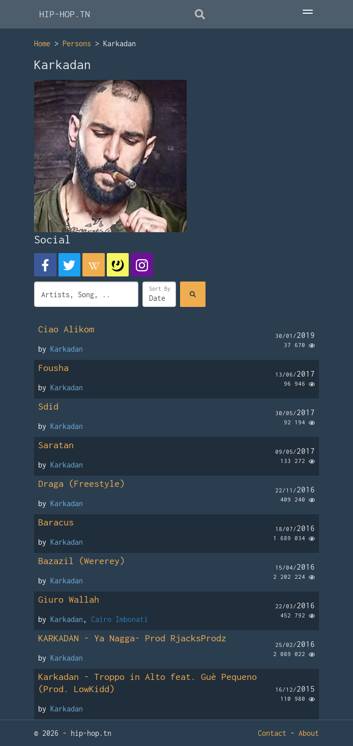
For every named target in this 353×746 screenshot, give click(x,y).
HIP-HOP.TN (64, 14)
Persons (77, 43)
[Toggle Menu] (308, 13)
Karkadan (66, 349)
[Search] (192, 294)
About (309, 733)
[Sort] (159, 294)
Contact (272, 733)
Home (42, 43)
